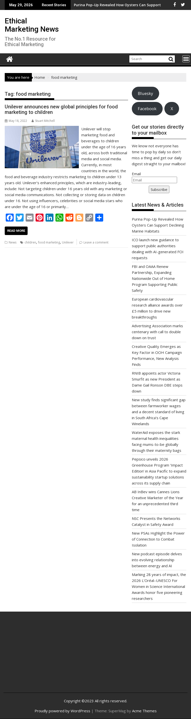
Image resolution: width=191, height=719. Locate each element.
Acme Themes (144, 710)
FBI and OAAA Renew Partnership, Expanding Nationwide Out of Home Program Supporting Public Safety (155, 278)
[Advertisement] (38, 656)
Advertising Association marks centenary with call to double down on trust (157, 331)
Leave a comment (96, 242)
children (30, 242)
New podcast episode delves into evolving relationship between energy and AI (157, 559)
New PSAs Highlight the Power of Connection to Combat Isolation (158, 539)
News (12, 242)
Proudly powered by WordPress (62, 710)
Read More (16, 231)
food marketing (49, 242)
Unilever (68, 242)
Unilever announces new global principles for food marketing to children (61, 109)
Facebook (147, 108)
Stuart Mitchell (43, 121)
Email (136, 173)
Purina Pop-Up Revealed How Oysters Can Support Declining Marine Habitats (98, 4)
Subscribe (159, 189)
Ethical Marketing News (32, 24)
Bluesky (145, 93)
